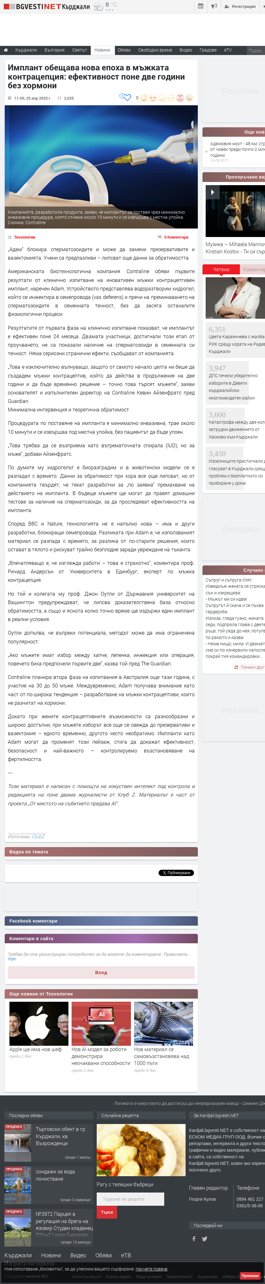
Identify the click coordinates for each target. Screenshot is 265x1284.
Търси (107, 1212)
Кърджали (18, 1255)
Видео (78, 1255)
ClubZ (38, 836)
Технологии (24, 237)
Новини (102, 50)
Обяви (103, 1255)
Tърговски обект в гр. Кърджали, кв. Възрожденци (61, 1136)
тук (12, 958)
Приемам (250, 1276)
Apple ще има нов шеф (35, 1049)
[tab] (221, 271)
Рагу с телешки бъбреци (125, 1184)
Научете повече (151, 1269)
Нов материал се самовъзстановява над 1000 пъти (161, 1056)
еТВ (126, 1255)
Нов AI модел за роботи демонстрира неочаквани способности (101, 1056)
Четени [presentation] (221, 269)
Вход (101, 972)
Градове (208, 50)
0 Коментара (176, 237)
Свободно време (155, 50)
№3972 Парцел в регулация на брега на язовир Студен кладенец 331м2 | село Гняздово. (64, 1224)
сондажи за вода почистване (55, 1175)
